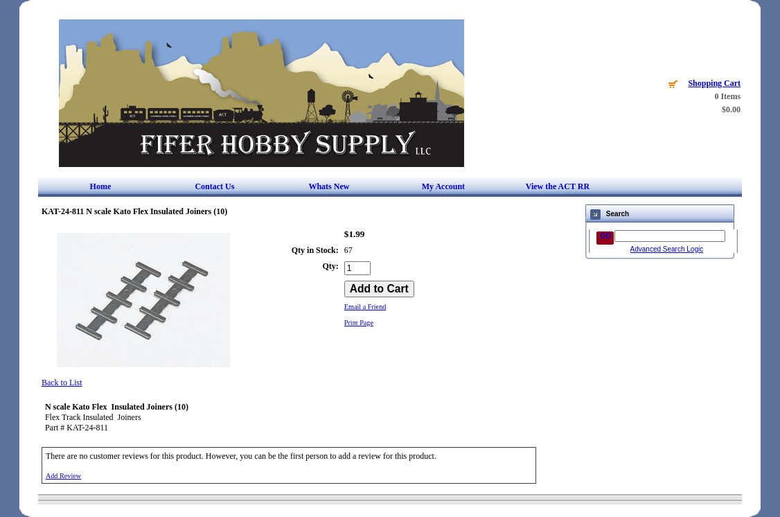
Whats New (328, 186)
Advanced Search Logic (667, 249)
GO (606, 236)
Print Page (358, 322)
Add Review (63, 476)
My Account (443, 186)
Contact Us (214, 186)
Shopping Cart (714, 83)
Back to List (62, 382)
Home (101, 186)
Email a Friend (365, 306)
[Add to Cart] (379, 289)
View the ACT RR (558, 186)
